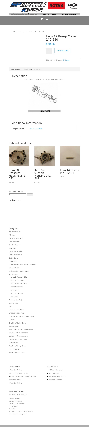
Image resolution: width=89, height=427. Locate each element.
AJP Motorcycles (14, 232)
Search (30, 195)
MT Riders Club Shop (16, 310)
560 (37, 129)
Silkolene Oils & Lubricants (18, 333)
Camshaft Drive (14, 242)
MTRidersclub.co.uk (56, 370)
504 (34, 129)
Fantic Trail (14, 297)
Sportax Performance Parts (18, 336)
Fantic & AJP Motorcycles (19, 373)
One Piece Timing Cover (17, 323)
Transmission (14, 343)
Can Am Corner (14, 245)
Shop (15, 32)
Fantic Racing (13, 274)
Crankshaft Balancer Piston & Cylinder (22, 264)
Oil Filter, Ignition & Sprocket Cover (21, 316)
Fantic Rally (14, 290)
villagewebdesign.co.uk (57, 376)
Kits (10, 307)
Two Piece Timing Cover (17, 346)
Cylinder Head (14, 268)
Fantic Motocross (16, 287)
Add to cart (62, 50)
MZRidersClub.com (55, 380)
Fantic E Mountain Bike (18, 277)
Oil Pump (21, 32)
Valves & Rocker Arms (16, 352)
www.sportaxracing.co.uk (18, 414)
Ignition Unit (13, 303)
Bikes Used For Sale (16, 238)
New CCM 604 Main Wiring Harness (23, 376)
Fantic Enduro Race (17, 280)
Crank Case (13, 261)
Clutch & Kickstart (15, 255)
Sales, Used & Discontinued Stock (21, 329)
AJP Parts (12, 235)
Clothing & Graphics (16, 251)
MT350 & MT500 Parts (17, 313)
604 (40, 129)
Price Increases (15, 380)
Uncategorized (14, 349)
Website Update (16, 370)
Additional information (32, 69)
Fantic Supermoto (16, 293)
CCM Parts (12, 248)
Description (15, 69)
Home (11, 32)
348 (30, 129)
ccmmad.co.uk (54, 373)
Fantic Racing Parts (15, 300)
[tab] (15, 69)
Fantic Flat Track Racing (18, 283)
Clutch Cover (13, 258)
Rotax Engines (14, 326)
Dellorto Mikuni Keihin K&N (19, 271)
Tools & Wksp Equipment (18, 339)
